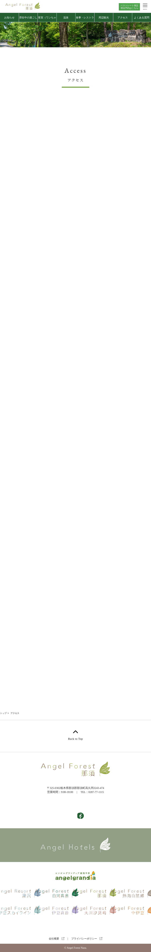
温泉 (66, 17)
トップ (3, 713)
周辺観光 (104, 17)
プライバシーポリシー (86, 938)
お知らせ (9, 17)
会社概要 (56, 938)
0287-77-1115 (96, 792)
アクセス (122, 17)
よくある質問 (141, 17)
